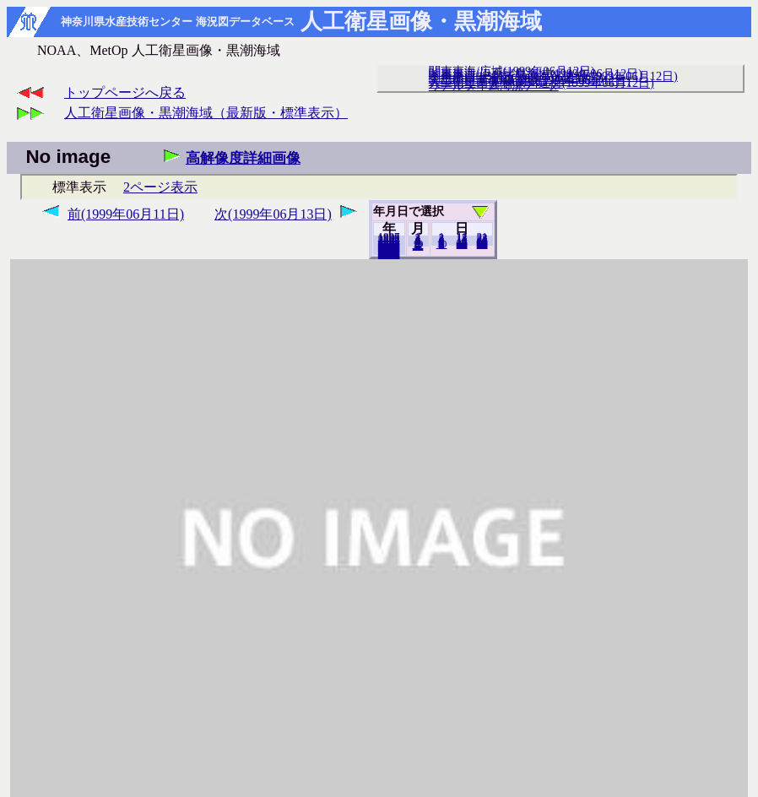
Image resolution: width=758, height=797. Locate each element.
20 (462, 244)
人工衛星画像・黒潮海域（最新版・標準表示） (206, 113)
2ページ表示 (160, 187)
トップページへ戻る (125, 92)
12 (418, 246)
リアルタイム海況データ (494, 85)
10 (441, 244)
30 (482, 244)
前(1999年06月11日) (126, 214)
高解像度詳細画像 (243, 158)
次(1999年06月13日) (273, 214)
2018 (389, 254)
